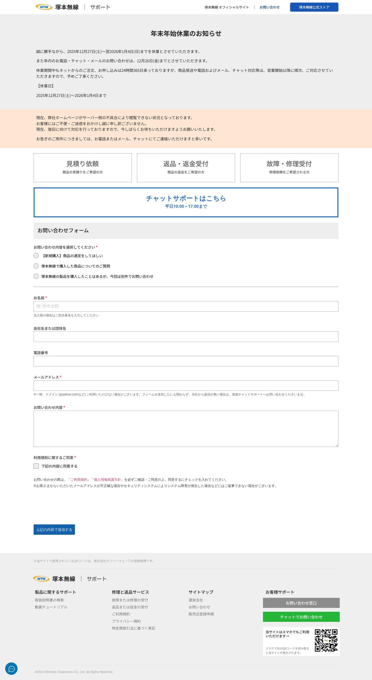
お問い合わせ (270, 7)
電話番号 (41, 352)
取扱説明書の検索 (49, 599)
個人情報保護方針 (107, 480)
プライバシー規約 (126, 621)
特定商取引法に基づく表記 (133, 628)
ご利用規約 (79, 480)
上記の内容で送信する (54, 530)
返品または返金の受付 (130, 606)
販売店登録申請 (201, 613)
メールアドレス (47, 377)
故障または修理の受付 (130, 599)
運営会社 (196, 599)
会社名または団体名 (50, 328)
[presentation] (186, 506)
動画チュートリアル (51, 606)
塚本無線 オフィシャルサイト (227, 7)
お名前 (40, 297)
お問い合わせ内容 (49, 407)
